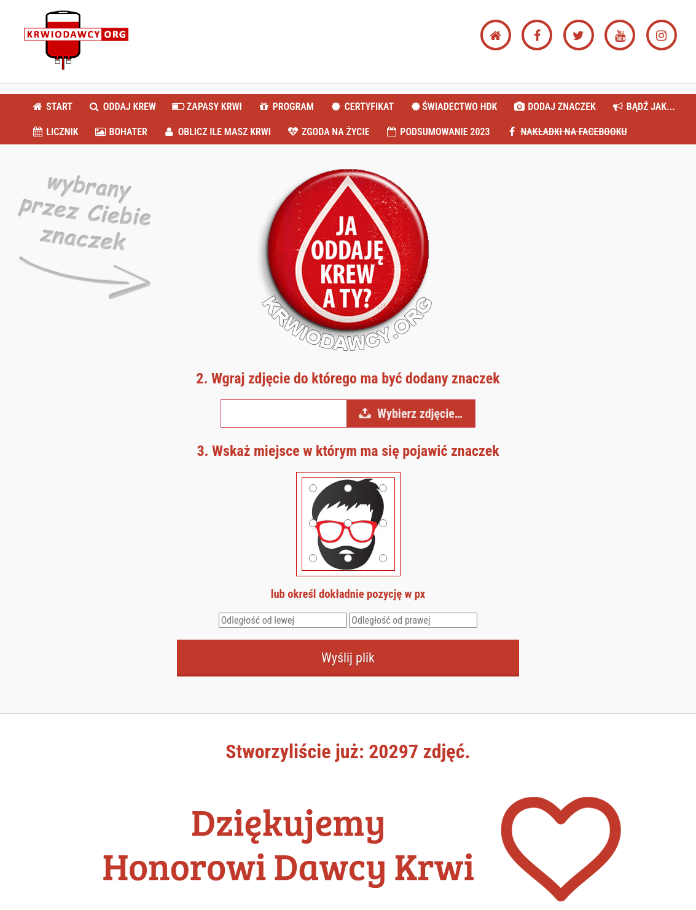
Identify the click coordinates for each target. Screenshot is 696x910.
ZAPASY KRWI (207, 106)
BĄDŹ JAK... (642, 106)
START (51, 106)
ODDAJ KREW (122, 106)
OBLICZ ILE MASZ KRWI (217, 132)
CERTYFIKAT (361, 106)
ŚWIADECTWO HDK (454, 106)
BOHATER (120, 132)
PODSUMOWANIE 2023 (437, 132)
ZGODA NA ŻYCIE (328, 132)
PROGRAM (285, 106)
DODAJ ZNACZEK (554, 106)
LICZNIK (55, 132)
